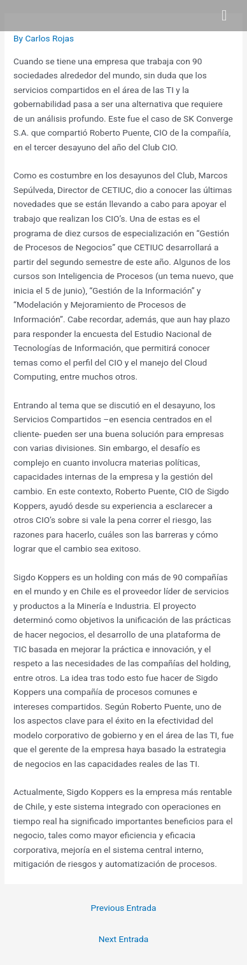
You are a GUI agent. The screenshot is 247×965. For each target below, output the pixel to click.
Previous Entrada (124, 908)
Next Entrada (123, 939)
